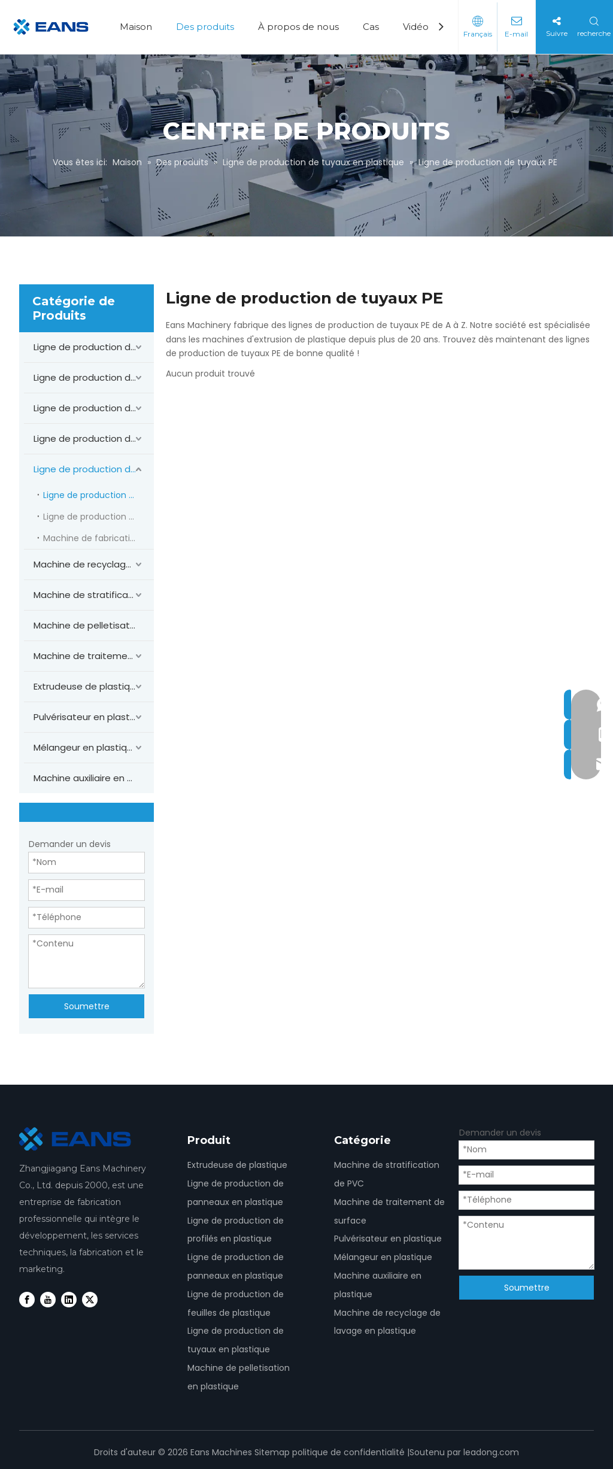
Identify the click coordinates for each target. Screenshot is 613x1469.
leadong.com (491, 1452)
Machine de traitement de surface (94, 655)
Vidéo (416, 26)
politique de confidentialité (348, 1452)
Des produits (205, 26)
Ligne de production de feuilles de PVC (94, 438)
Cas (371, 26)
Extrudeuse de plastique (87, 686)
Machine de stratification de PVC (94, 594)
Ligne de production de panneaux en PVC (94, 347)
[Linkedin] (69, 1299)
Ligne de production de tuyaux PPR (98, 517)
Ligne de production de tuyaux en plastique (94, 469)
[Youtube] (48, 1299)
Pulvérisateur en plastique (91, 717)
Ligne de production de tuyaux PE (98, 495)
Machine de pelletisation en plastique (94, 625)
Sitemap (272, 1452)
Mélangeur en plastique (86, 747)
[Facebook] (27, 1299)
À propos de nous (298, 26)
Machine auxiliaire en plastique (94, 778)
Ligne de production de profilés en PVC (94, 377)
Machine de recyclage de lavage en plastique (94, 564)
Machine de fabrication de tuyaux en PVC (98, 538)
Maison (136, 26)
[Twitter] (90, 1299)
